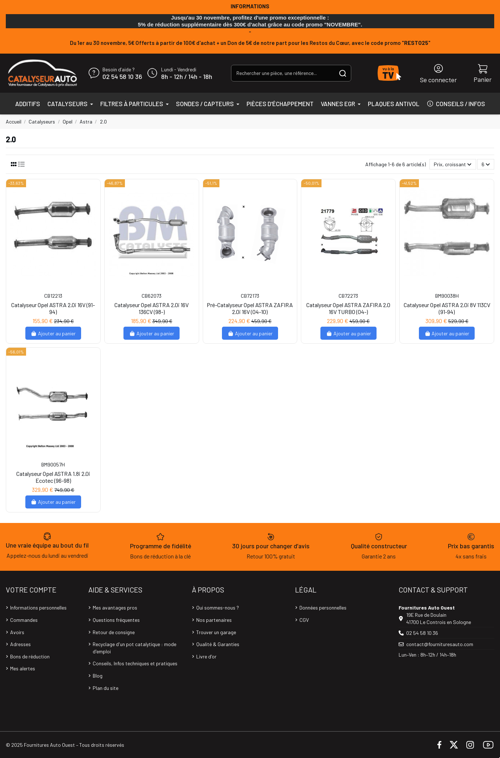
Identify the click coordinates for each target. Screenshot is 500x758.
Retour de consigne (114, 632)
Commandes (24, 620)
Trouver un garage (216, 632)
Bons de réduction (30, 656)
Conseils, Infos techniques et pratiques (135, 663)
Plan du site (105, 688)
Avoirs (17, 632)
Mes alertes (22, 668)
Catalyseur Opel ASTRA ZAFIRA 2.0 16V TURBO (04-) (348, 308)
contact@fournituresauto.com (439, 644)
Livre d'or (206, 656)
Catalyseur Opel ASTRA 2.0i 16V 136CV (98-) (151, 308)
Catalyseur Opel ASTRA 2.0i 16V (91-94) (53, 308)
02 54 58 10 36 (122, 76)
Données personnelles (322, 607)
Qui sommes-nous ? (217, 607)
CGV (304, 620)
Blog (97, 676)
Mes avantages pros (115, 607)
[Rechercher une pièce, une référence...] (342, 73)
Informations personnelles (38, 607)
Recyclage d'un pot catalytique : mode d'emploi (134, 647)
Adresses (20, 644)
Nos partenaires (214, 620)
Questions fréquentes (116, 620)
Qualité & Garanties (217, 644)
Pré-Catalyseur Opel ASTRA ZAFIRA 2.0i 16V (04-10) (250, 308)
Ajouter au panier (53, 333)
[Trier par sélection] (452, 164)
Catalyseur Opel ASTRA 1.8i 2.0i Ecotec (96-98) (53, 477)
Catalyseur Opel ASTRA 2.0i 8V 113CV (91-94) (447, 308)
